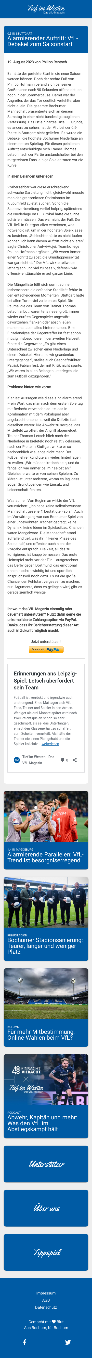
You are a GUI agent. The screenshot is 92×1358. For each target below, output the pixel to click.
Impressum (46, 1293)
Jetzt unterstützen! (46, 641)
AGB (46, 1300)
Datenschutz (46, 1307)
